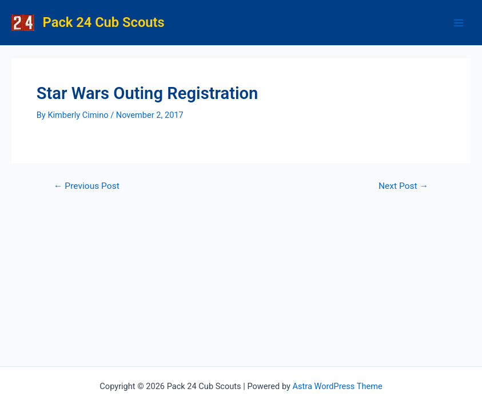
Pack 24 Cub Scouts (104, 22)
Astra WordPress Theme (338, 386)
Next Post (403, 186)
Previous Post (86, 186)
